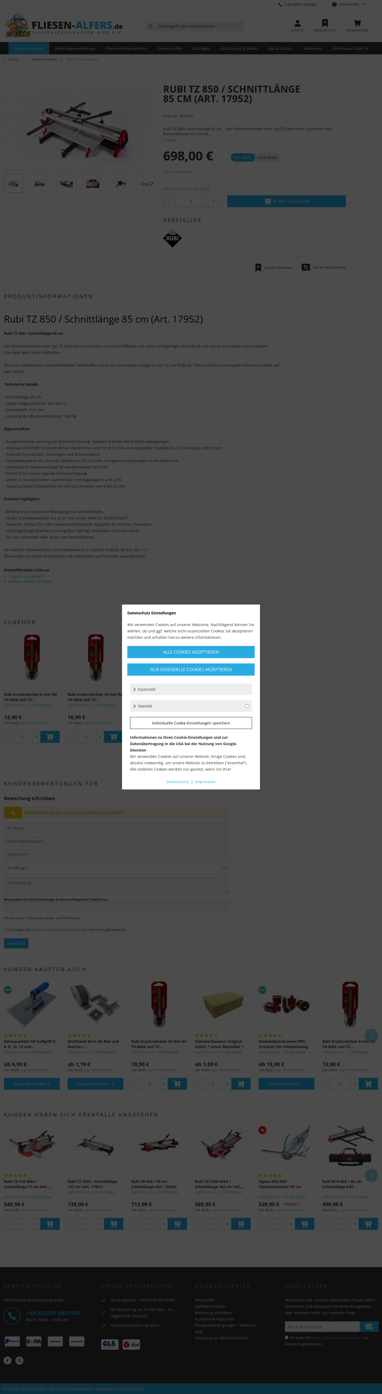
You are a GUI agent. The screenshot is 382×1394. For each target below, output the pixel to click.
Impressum (205, 781)
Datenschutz (178, 781)
